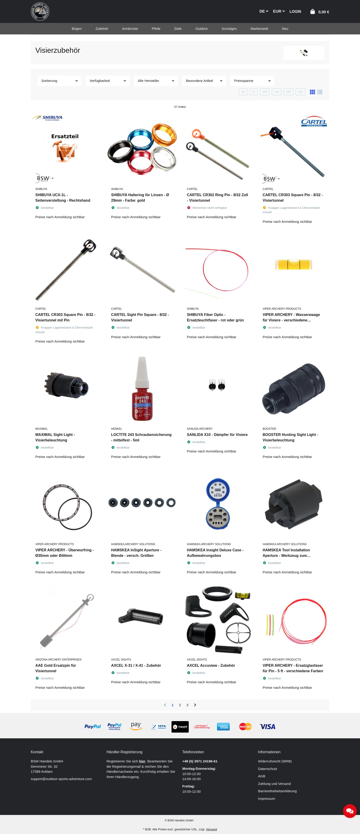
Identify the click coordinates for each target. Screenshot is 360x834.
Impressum (266, 799)
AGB (261, 776)
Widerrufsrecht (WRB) (275, 761)
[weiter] (195, 705)
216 (300, 91)
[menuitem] (77, 28)
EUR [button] (279, 11)
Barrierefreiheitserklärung (277, 791)
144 (276, 91)
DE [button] (263, 11)
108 (264, 91)
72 (253, 91)
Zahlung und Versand (274, 784)
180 (288, 91)
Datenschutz (267, 769)
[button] (295, 11)
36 (243, 91)
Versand (211, 829)
